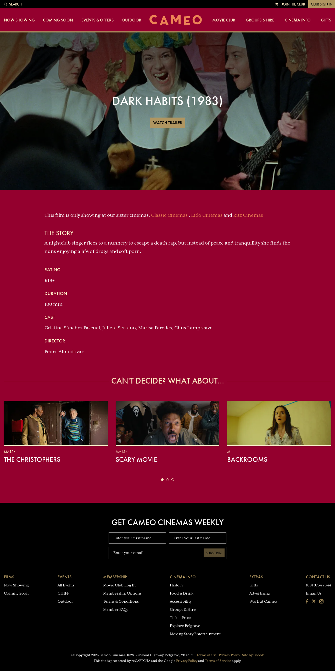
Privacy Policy (229, 655)
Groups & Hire (260, 20)
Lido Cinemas (206, 215)
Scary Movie (136, 459)
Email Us (313, 593)
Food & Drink (181, 593)
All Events (66, 585)
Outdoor (131, 20)
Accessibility (181, 601)
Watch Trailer (167, 122)
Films (9, 577)
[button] (162, 479)
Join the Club (293, 4)
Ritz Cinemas (248, 215)
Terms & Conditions (121, 601)
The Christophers (32, 459)
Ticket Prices (181, 617)
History (176, 585)
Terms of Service (218, 661)
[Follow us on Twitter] (314, 602)
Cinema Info (298, 20)
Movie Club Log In (119, 585)
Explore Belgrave (185, 626)
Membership (115, 577)
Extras (256, 577)
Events (64, 577)
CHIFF (63, 593)
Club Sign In (321, 4)
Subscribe (214, 553)
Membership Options (122, 593)
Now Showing (19, 20)
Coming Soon (58, 20)
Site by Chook (253, 655)
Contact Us (318, 577)
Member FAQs (115, 609)
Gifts (326, 20)
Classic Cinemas (169, 215)
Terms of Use (207, 655)
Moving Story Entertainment (195, 634)
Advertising (259, 593)
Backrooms (247, 459)
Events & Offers (97, 20)
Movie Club (223, 20)
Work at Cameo (263, 601)
